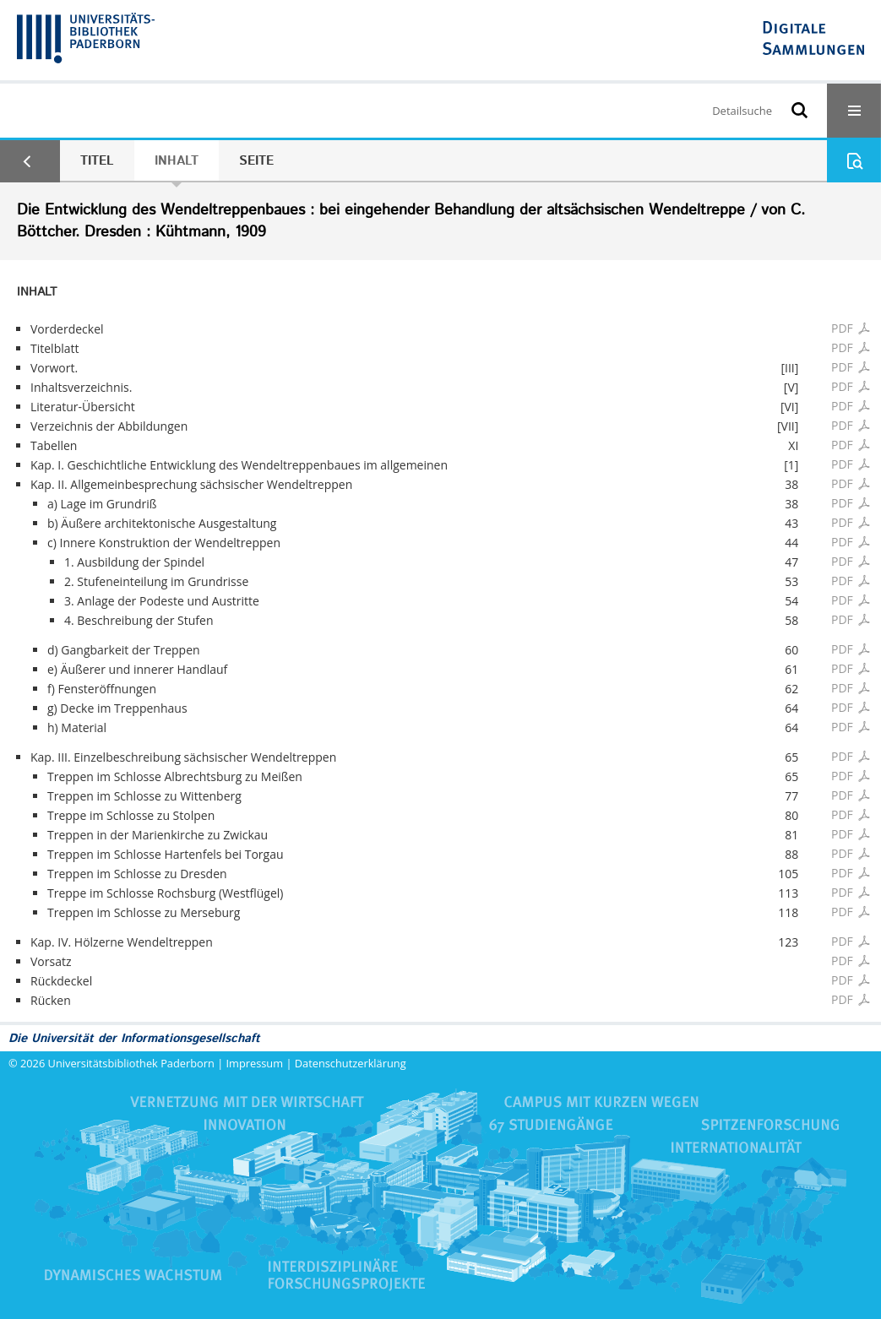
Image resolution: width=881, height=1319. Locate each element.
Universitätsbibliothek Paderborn (131, 1063)
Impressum (255, 1063)
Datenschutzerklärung (350, 1063)
